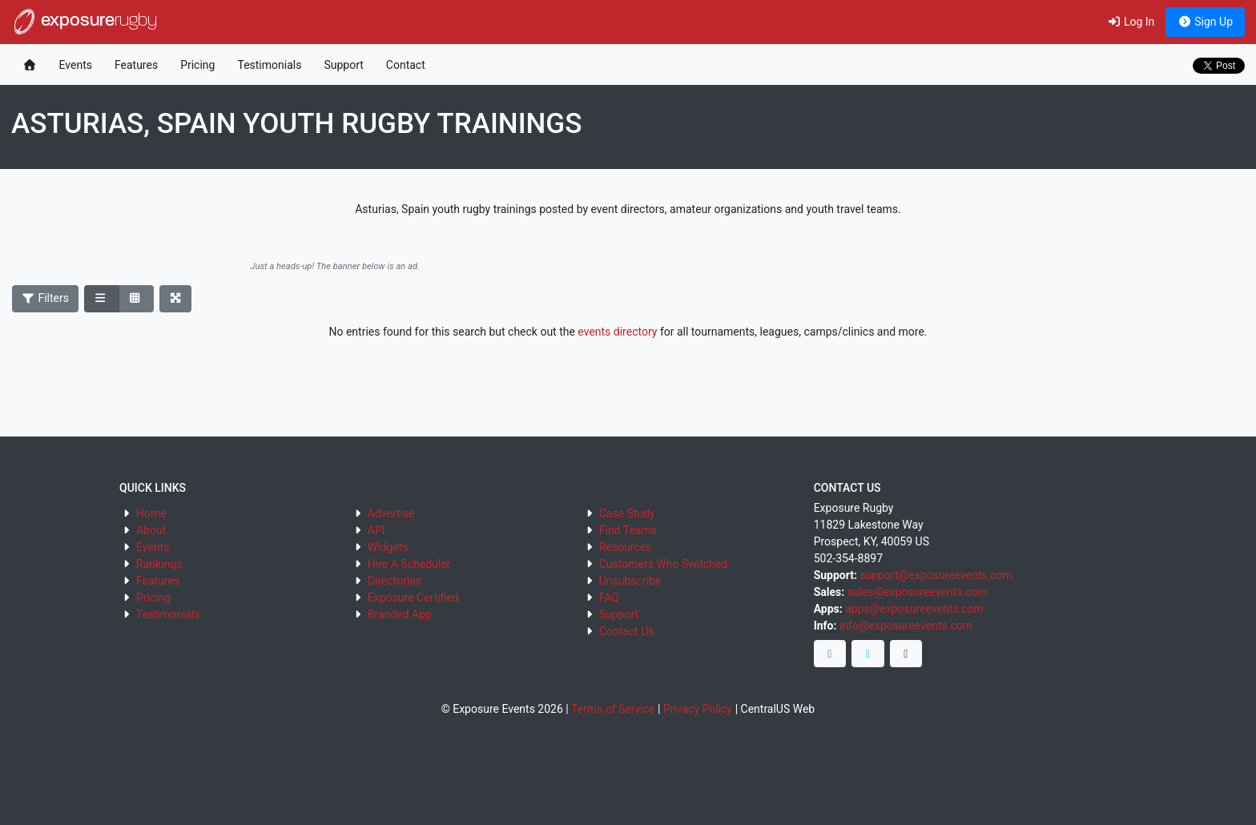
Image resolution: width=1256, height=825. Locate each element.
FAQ (609, 597)
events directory (617, 331)
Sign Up (1205, 21)
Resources (625, 547)
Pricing (197, 64)
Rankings (159, 563)
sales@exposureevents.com (917, 592)
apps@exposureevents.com (914, 608)
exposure (84, 21)
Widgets (388, 547)
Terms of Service (613, 708)
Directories (394, 580)
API (376, 530)
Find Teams (628, 530)
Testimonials (269, 64)
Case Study (627, 513)
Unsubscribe (630, 580)
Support (343, 64)
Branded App (400, 614)
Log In (1130, 21)
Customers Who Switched (663, 563)
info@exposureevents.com (905, 625)
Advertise (391, 513)
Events (75, 64)
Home (151, 513)
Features (136, 64)
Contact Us (626, 631)
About (151, 530)
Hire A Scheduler (409, 563)
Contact (405, 64)
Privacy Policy (697, 708)
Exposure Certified (413, 597)
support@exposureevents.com (935, 575)
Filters (46, 298)
